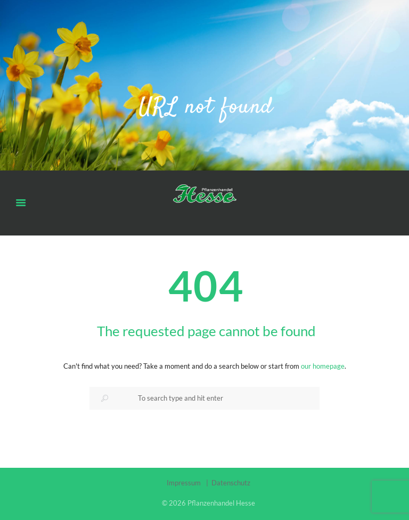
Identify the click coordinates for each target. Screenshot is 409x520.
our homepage (323, 366)
